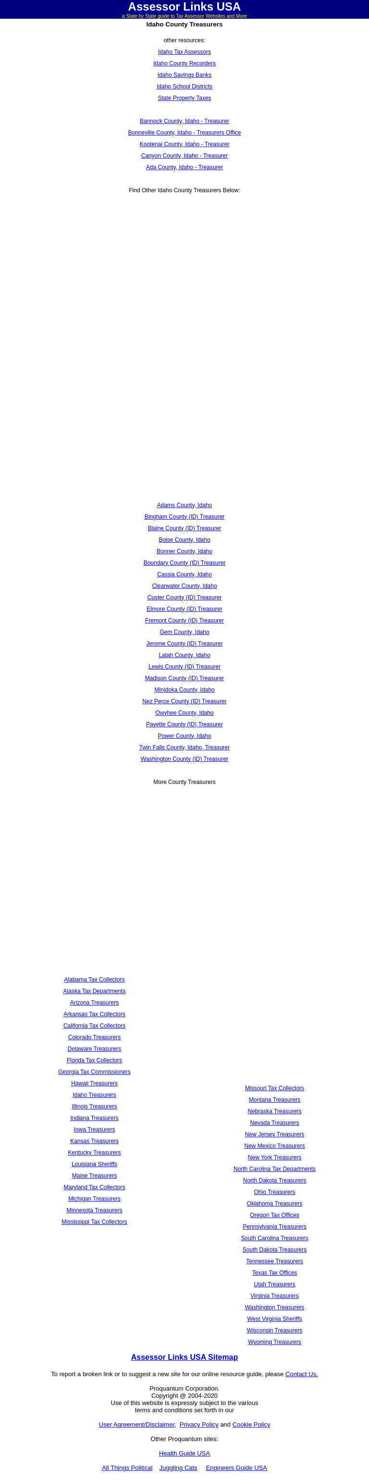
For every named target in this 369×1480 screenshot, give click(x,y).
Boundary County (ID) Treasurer (185, 563)
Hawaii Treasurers (94, 1083)
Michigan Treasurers (94, 1198)
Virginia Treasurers (274, 1296)
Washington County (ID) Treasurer (184, 759)
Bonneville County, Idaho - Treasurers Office (184, 132)
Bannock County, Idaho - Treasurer (184, 121)
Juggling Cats (178, 1467)
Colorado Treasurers (94, 1037)
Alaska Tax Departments (94, 991)
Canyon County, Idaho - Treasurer (184, 155)
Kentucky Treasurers (94, 1152)
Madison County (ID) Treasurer (184, 678)
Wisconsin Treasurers (274, 1330)
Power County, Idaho (184, 736)
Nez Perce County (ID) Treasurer (184, 701)
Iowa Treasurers (94, 1129)
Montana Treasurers (274, 1099)
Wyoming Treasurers (274, 1342)
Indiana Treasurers (94, 1118)
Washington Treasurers (275, 1307)
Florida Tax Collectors (94, 1060)
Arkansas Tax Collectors (94, 1014)
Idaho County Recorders (184, 63)
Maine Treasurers (94, 1175)
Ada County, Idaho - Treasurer (184, 167)
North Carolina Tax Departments (275, 1169)
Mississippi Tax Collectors (94, 1222)
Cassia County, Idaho (184, 574)
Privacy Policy (199, 1424)
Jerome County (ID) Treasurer (184, 643)
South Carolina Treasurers (274, 1238)
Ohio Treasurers (274, 1192)
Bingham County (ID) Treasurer (185, 516)
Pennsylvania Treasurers (274, 1226)
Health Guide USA (184, 1453)
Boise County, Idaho (184, 539)
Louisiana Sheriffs (94, 1164)
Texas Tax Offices (274, 1272)
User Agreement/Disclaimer (137, 1424)
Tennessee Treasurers (274, 1261)
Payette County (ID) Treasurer (184, 724)
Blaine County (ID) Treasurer (184, 528)
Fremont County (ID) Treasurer (184, 620)
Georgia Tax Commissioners (94, 1072)
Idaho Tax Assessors (184, 52)
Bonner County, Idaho (184, 551)
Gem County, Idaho (184, 632)
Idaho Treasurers (94, 1095)
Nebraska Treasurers (274, 1111)
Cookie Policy (252, 1424)
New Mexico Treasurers (274, 1146)
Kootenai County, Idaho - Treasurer (185, 144)
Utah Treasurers (274, 1284)
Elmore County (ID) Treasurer (184, 609)
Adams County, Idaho (184, 505)
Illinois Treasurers (94, 1106)
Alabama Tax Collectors (94, 979)
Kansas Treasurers (94, 1141)
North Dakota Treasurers (274, 1180)
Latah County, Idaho (184, 655)
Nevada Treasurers (274, 1122)
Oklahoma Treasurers (274, 1203)
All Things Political (127, 1467)
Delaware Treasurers (94, 1048)
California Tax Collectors (94, 1025)
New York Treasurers (274, 1157)
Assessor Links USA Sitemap (184, 1357)
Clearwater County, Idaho (184, 586)
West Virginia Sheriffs (274, 1319)
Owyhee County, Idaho (184, 712)
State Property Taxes (184, 98)
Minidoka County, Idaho (184, 689)
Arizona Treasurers (94, 1002)
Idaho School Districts (184, 86)
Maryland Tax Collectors (94, 1187)
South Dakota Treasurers (275, 1249)
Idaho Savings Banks (185, 75)
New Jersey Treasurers (274, 1134)
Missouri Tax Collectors (274, 1088)
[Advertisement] (184, 275)
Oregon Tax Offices (274, 1215)
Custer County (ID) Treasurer (185, 597)
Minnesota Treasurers (94, 1210)
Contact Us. (301, 1374)
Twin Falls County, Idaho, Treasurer (184, 747)
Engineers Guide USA (236, 1467)
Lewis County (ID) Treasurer (184, 666)
